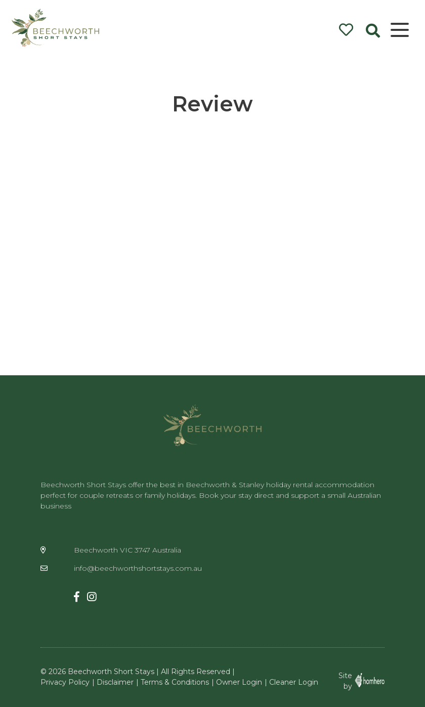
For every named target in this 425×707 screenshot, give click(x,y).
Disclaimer (115, 682)
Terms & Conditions (175, 682)
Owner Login (239, 682)
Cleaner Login (293, 682)
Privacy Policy (65, 682)
